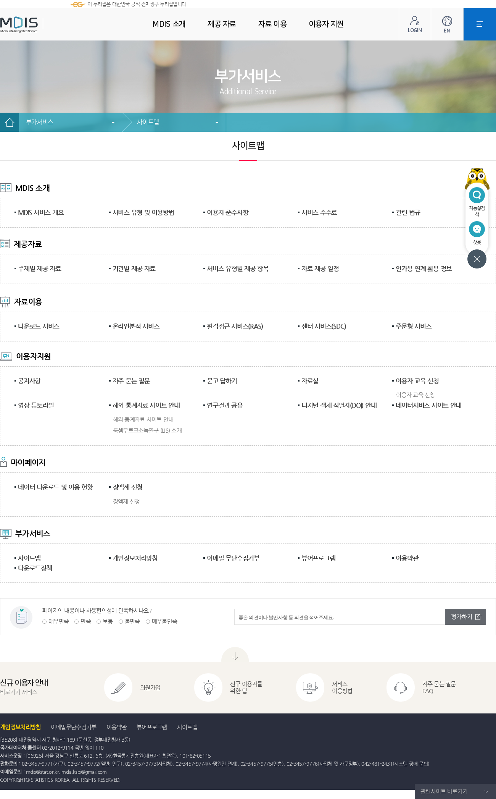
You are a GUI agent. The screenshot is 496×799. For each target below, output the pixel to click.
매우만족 (58, 621)
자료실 (309, 381)
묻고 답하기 (222, 381)
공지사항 (29, 381)
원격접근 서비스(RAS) (234, 326)
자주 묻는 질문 (131, 381)
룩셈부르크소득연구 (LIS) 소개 (147, 430)
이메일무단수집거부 (74, 727)
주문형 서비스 (413, 326)
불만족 (132, 621)
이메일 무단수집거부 (233, 558)
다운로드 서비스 (38, 326)
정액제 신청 (128, 487)
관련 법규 (408, 212)
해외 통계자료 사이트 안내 (146, 405)
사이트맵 (148, 122)
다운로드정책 (35, 568)
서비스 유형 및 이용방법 (143, 212)
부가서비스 (39, 122)
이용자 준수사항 (227, 212)
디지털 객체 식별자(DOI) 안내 (339, 405)
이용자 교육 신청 (417, 381)
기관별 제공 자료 (134, 268)
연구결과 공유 (224, 405)
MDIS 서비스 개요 (40, 212)
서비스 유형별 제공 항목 (238, 268)
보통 (108, 621)
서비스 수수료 (319, 212)
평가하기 (461, 616)
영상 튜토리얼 (35, 405)
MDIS (38, 24)
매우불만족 (164, 621)
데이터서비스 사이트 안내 (428, 405)
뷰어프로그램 (318, 558)
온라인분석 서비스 (136, 326)
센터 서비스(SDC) (323, 326)
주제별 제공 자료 (39, 268)
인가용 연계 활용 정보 (424, 268)
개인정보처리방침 (135, 558)
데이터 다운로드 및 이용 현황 (55, 487)
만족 (86, 621)
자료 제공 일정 (320, 268)
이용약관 (407, 558)
